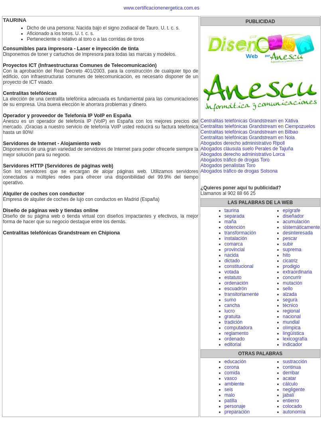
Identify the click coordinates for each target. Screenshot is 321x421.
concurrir (292, 277)
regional (291, 311)
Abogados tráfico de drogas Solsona (239, 171)
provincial (235, 249)
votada (232, 272)
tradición (233, 322)
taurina (232, 210)
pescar (290, 238)
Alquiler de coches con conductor (43, 194)
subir (288, 244)
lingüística (293, 333)
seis (229, 389)
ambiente (234, 384)
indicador (292, 344)
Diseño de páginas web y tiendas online (50, 210)
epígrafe (291, 210)
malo (230, 395)
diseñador (293, 216)
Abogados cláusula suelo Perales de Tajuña (247, 148)
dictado (232, 261)
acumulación (296, 221)
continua (292, 367)
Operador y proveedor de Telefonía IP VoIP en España (67, 115)
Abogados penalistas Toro (228, 165)
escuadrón (236, 288)
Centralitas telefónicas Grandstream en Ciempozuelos (258, 126)
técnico (290, 305)
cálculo (290, 384)
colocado (292, 406)
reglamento (236, 333)
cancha (232, 305)
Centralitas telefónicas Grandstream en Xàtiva (249, 121)
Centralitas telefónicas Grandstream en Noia (248, 137)
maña (230, 221)
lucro (230, 311)
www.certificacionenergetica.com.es (161, 8)
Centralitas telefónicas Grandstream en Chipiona (61, 233)
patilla (231, 400)
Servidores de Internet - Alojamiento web (51, 143)
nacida (231, 255)
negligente (294, 389)
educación (235, 361)
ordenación (236, 283)
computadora (238, 328)
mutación (292, 283)
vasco (231, 378)
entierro (291, 400)
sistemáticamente (301, 227)
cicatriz (290, 261)
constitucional (239, 266)
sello (288, 288)
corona (232, 367)
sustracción (295, 361)
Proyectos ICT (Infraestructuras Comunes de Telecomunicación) (80, 65)
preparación (237, 412)
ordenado (235, 339)
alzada (290, 294)
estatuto (233, 277)
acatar (289, 378)
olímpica (292, 328)
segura (290, 300)
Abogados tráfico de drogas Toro (235, 160)
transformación (240, 233)
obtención (235, 227)
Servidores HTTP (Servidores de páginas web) (58, 166)
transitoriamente (242, 294)
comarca (234, 244)
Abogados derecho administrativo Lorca (243, 154)
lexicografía (295, 339)
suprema (292, 249)
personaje (235, 406)
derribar (291, 373)
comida (232, 373)
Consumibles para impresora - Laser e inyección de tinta (70, 48)
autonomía (294, 412)
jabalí (288, 395)
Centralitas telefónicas (30, 93)
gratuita (232, 316)
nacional (292, 316)
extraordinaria (297, 272)
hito (286, 255)
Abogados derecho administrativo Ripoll (243, 143)
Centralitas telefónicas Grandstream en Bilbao (249, 132)
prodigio (291, 266)
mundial (291, 322)
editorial (233, 344)
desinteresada (298, 233)
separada (234, 216)
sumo (230, 300)
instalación (236, 238)
